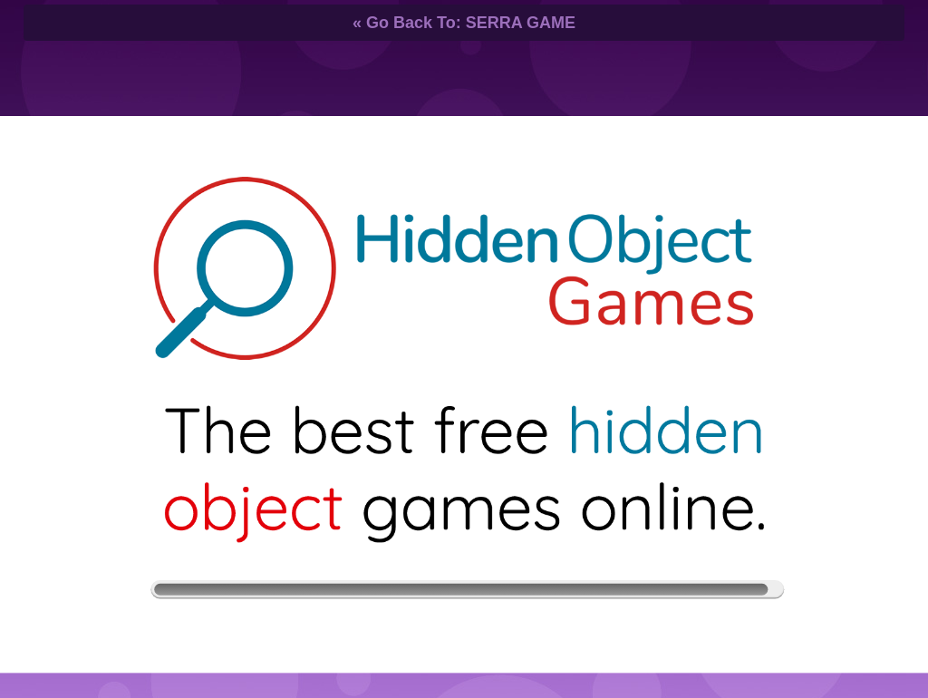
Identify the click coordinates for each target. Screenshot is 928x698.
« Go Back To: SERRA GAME (464, 23)
